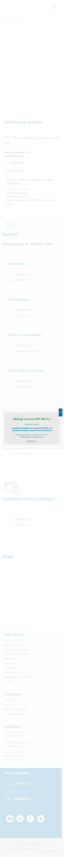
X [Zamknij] (60, 412)
